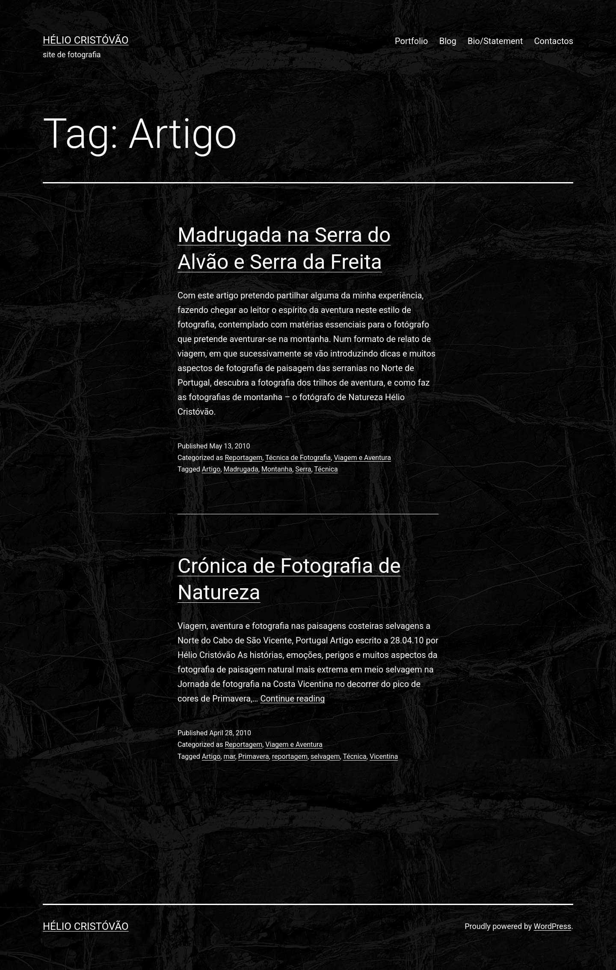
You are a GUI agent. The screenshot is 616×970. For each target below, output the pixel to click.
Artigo (211, 469)
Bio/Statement (495, 41)
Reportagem (243, 458)
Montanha (276, 469)
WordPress (552, 926)
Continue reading (292, 698)
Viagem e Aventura (362, 458)
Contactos (553, 41)
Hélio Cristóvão (86, 40)
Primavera (253, 756)
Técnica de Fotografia (298, 458)
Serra (303, 469)
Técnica (326, 469)
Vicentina (384, 756)
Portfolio (411, 41)
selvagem (325, 756)
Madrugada (240, 469)
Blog (447, 41)
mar (229, 756)
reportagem (290, 756)
